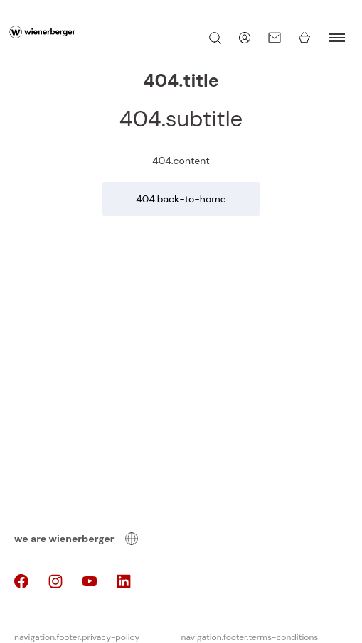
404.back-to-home (180, 199)
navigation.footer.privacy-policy (76, 637)
